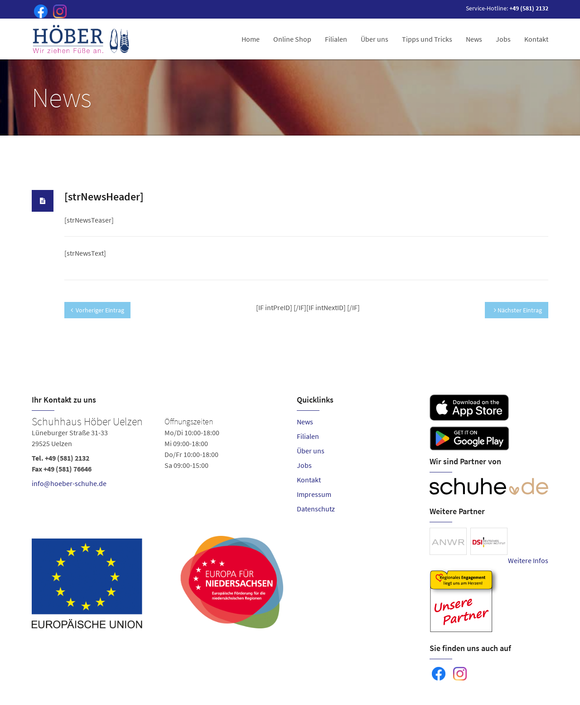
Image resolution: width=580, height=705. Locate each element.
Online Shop (292, 39)
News (474, 39)
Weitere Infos (528, 560)
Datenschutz (316, 508)
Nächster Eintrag (518, 310)
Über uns (374, 39)
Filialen (336, 39)
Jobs (503, 39)
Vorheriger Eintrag (97, 310)
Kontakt (536, 39)
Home (251, 39)
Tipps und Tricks (427, 39)
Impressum (314, 494)
